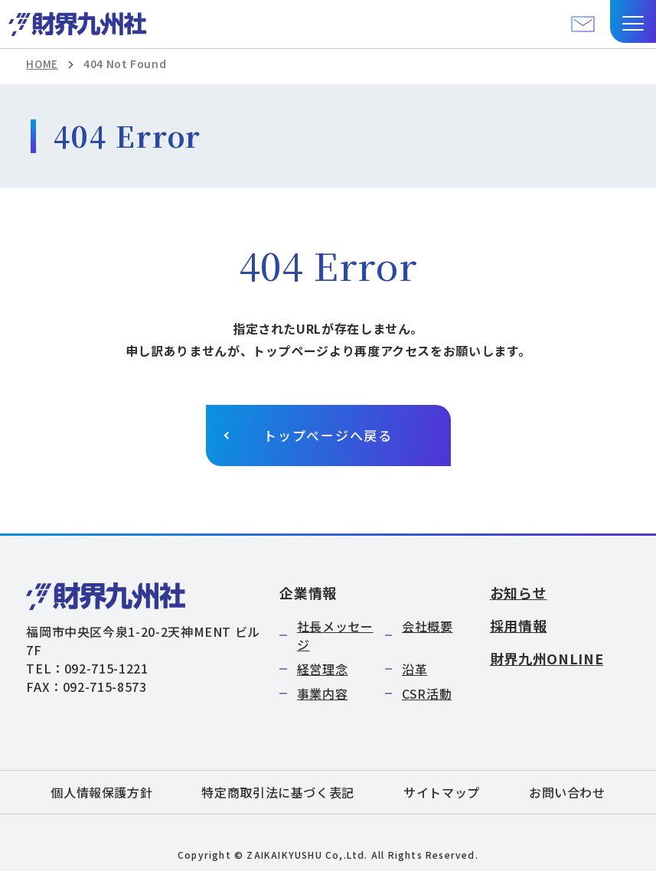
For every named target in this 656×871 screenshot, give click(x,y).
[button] (633, 21)
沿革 (414, 669)
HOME (42, 64)
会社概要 (427, 626)
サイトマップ (441, 792)
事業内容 (322, 693)
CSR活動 (427, 693)
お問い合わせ (567, 792)
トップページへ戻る (327, 435)
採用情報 (518, 625)
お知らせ (518, 592)
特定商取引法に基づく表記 (277, 792)
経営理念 (322, 669)
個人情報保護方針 (101, 792)
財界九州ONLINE (546, 658)
